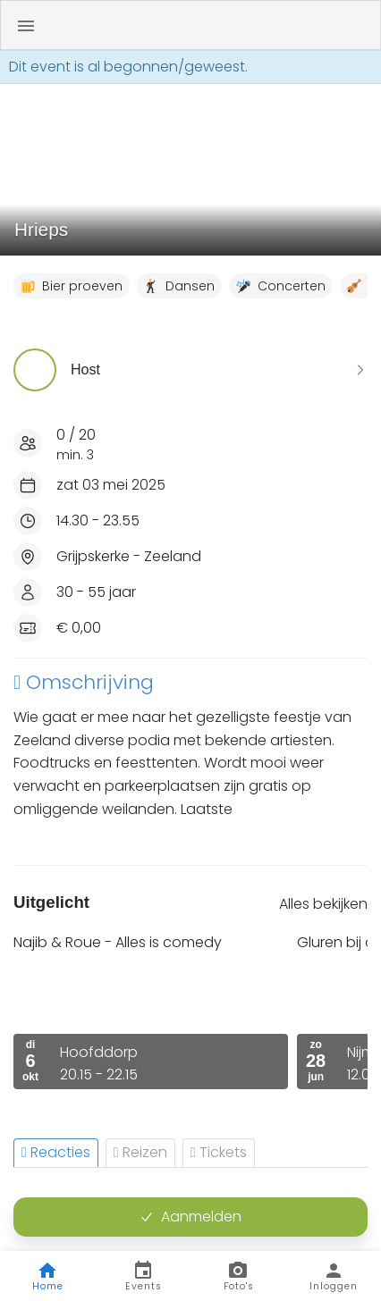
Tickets (218, 1152)
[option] (150, 1011)
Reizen (140, 1152)
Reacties (55, 1152)
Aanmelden (190, 1216)
